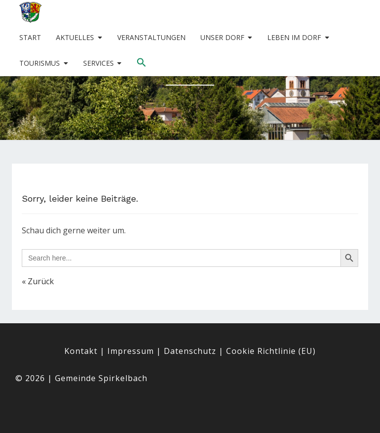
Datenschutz (190, 351)
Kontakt (80, 351)
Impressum (130, 351)
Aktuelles (75, 37)
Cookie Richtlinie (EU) (271, 351)
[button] (141, 62)
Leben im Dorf (294, 37)
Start (30, 37)
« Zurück (38, 281)
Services (98, 63)
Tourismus (39, 63)
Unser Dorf (222, 37)
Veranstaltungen (151, 37)
